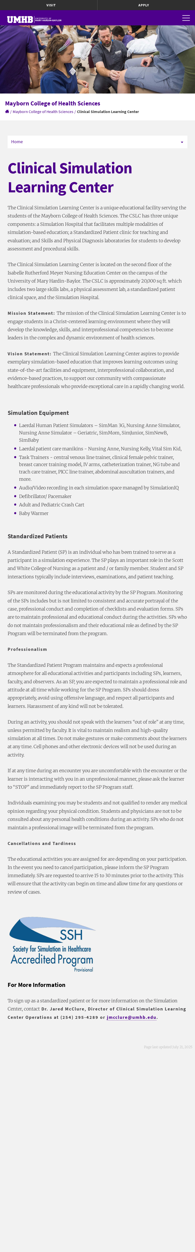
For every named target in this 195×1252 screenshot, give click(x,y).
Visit (51, 5)
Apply (143, 5)
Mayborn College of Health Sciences (43, 111)
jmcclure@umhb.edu (131, 1017)
